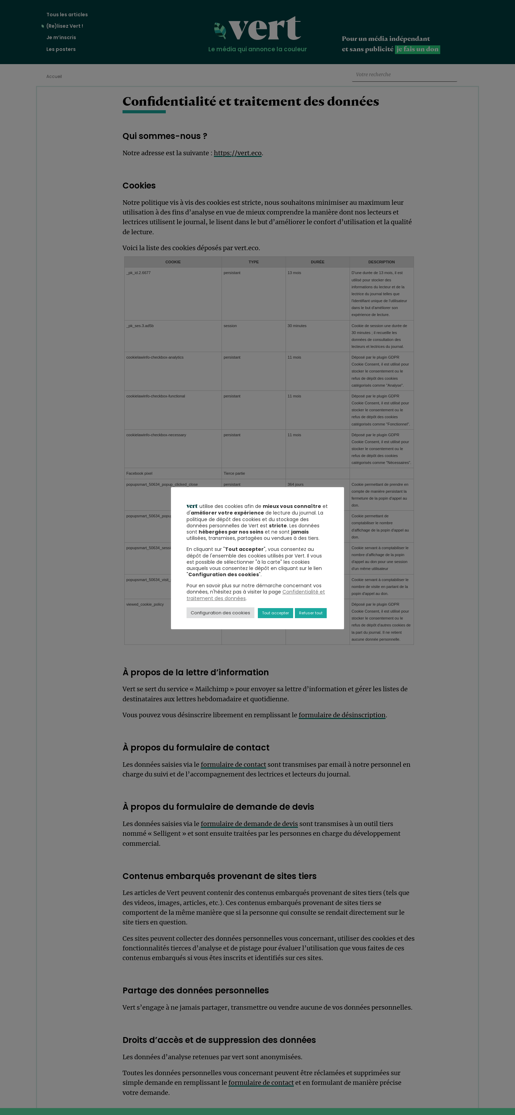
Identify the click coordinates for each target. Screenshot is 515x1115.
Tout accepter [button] (275, 613)
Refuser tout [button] (311, 613)
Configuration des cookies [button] (220, 612)
